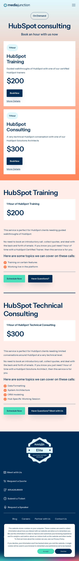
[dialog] (39, 540)
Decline (63, 551)
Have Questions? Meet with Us (47, 411)
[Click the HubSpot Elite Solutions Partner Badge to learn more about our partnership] (39, 450)
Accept (45, 551)
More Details (13, 101)
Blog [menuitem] (14, 519)
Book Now (14, 93)
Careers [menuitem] (26, 519)
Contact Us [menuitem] (61, 519)
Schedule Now (14, 278)
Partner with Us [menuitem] (42, 519)
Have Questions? (40, 278)
